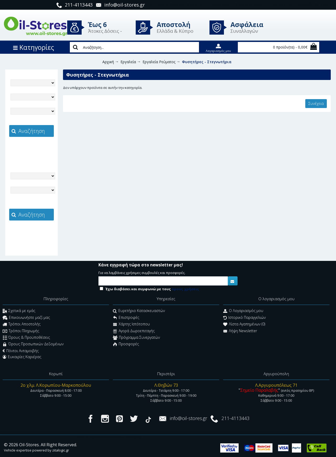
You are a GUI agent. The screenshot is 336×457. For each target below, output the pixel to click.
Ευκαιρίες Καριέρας (22, 356)
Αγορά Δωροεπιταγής (134, 331)
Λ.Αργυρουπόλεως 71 (276, 385)
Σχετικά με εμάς (19, 311)
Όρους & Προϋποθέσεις (26, 338)
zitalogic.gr (42, 148)
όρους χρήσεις (185, 289)
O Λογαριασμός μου (243, 311)
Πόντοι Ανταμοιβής (21, 350)
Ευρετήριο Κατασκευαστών (139, 311)
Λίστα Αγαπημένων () (244, 325)
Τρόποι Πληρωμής (21, 331)
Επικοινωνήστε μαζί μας (26, 318)
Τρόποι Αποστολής (21, 325)
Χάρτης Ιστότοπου (131, 325)
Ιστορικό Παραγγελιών (244, 318)
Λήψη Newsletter (240, 331)
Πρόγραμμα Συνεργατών (136, 338)
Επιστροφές (126, 318)
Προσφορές (126, 345)
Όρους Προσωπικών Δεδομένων (33, 345)
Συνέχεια (316, 103)
